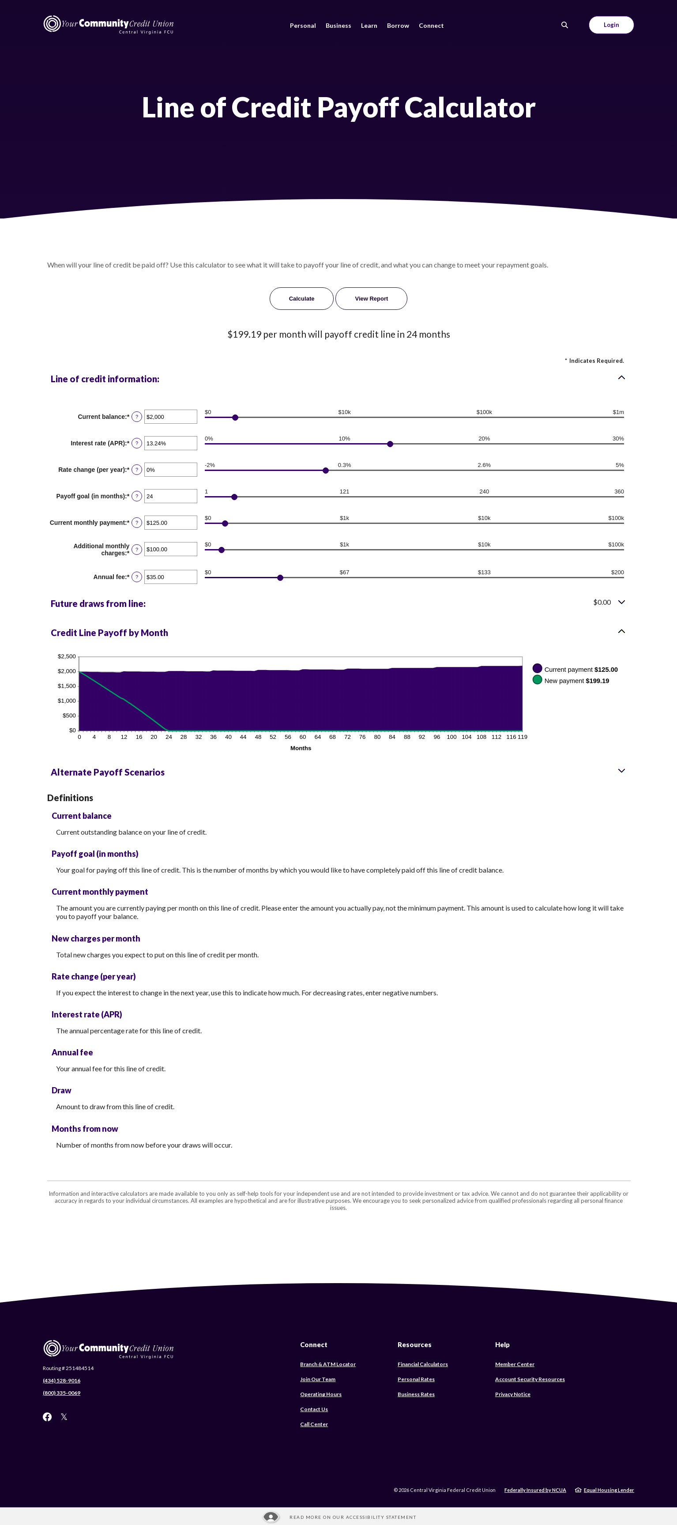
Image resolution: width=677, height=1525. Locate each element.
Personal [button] (303, 25)
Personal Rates (416, 1379)
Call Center (314, 1424)
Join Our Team (317, 1379)
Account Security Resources (530, 1379)
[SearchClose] (565, 25)
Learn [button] (369, 25)
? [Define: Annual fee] (136, 577)
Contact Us (314, 1409)
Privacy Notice (512, 1394)
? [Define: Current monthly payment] (136, 522)
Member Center (514, 1364)
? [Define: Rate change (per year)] (136, 469)
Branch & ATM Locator (328, 1364)
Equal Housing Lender (609, 1490)
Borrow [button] (398, 25)
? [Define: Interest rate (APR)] (136, 443)
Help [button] (502, 1344)
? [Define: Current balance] (136, 416)
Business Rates (416, 1394)
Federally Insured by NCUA (535, 1490)
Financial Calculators (423, 1364)
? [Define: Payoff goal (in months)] (136, 496)
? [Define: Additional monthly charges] (136, 549)
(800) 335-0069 (61, 1392)
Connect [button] (431, 25)
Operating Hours (321, 1394)
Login (611, 24)
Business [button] (338, 25)
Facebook (47, 1416)
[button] (338, 378)
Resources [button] (415, 1344)
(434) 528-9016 (61, 1380)
